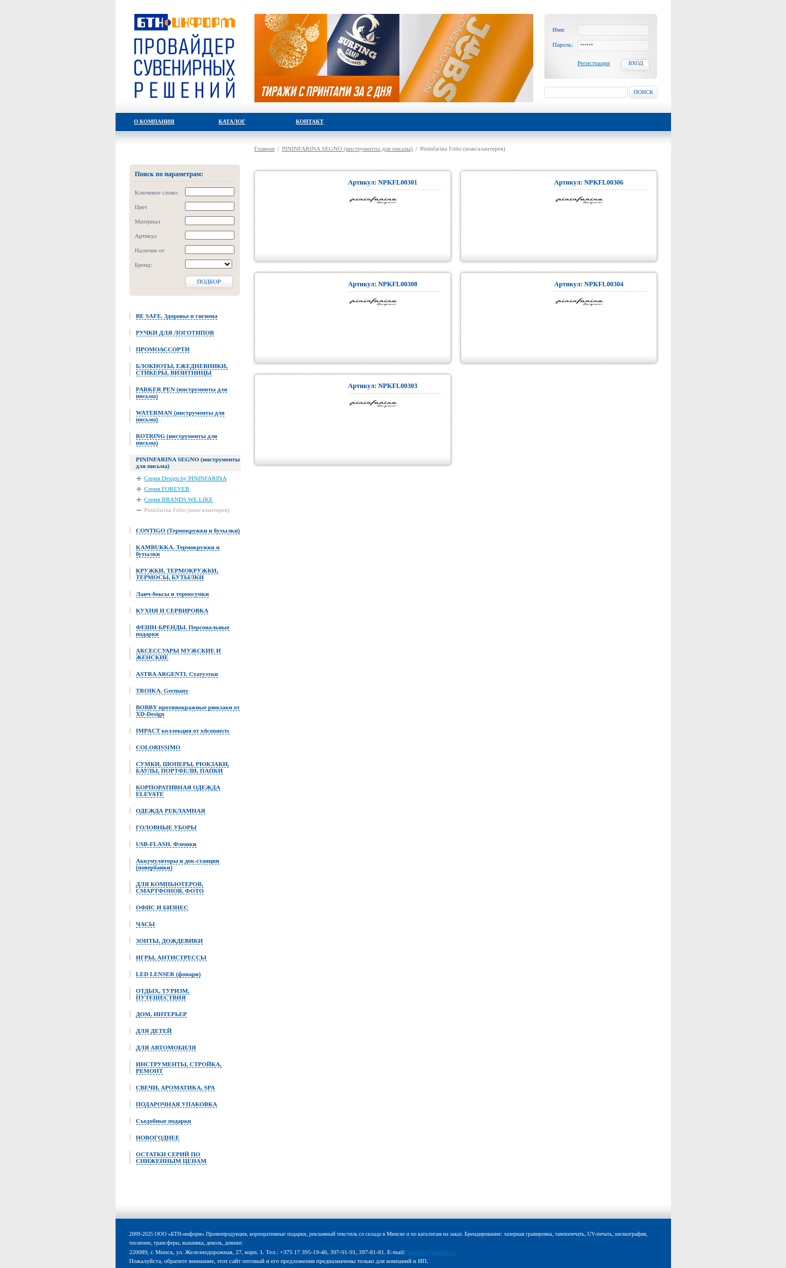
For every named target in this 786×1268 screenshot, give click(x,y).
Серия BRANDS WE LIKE (178, 499)
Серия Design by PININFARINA (185, 478)
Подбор (209, 281)
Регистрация (594, 62)
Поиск (643, 92)
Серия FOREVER (167, 488)
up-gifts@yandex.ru (431, 1252)
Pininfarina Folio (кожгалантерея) (186, 509)
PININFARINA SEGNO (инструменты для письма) (347, 148)
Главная (264, 148)
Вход (635, 63)
